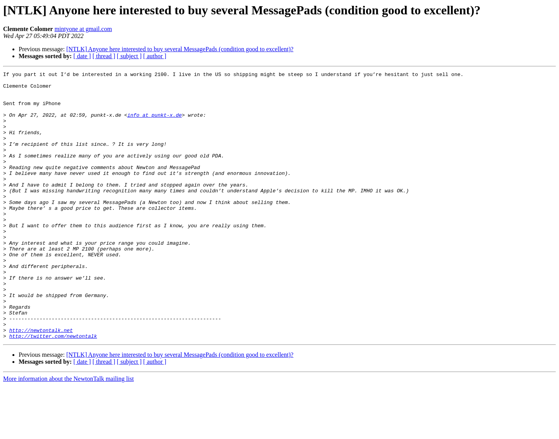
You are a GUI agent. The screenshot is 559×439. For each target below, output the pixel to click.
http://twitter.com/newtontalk (53, 389)
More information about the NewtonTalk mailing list (68, 432)
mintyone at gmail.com (83, 29)
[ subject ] (129, 56)
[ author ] (155, 56)
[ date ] (82, 56)
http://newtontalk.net (41, 382)
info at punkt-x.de (154, 124)
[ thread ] (103, 56)
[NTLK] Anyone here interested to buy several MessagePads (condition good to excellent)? (179, 49)
